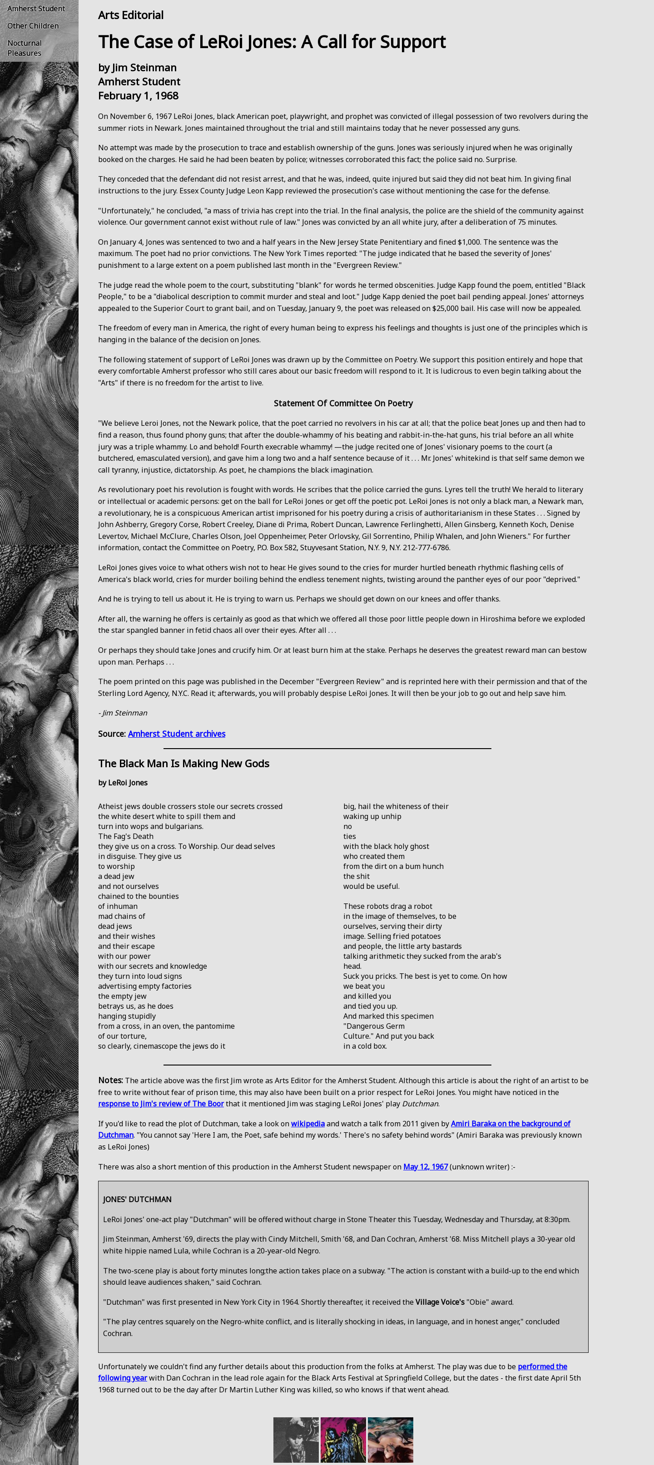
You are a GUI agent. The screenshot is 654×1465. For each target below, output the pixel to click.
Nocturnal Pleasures (24, 48)
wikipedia (308, 1124)
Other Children (33, 26)
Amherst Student (36, 9)
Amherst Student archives (176, 733)
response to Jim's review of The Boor (161, 1104)
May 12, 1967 (425, 1167)
